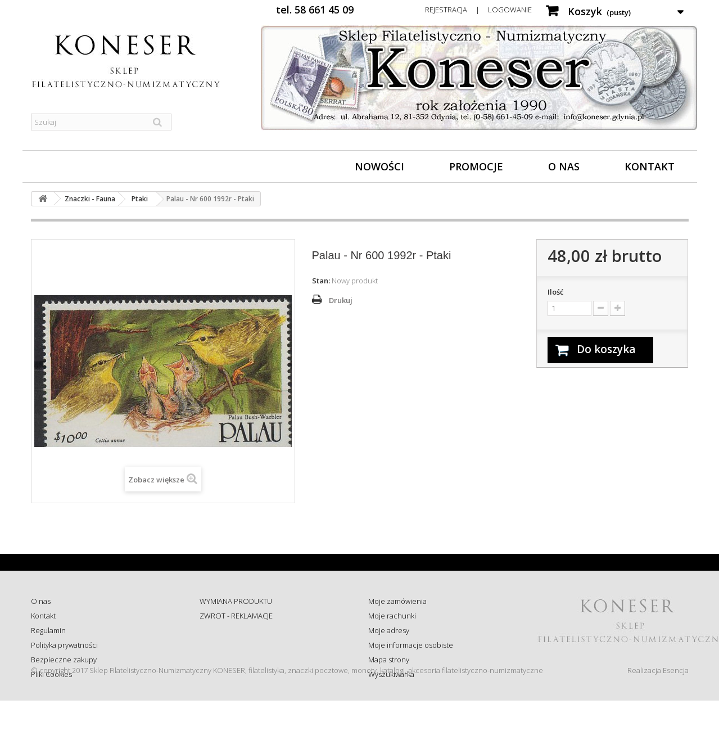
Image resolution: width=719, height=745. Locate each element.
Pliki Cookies (51, 674)
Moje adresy (388, 630)
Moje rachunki (392, 616)
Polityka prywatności (64, 645)
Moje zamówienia (397, 601)
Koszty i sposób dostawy (239, 659)
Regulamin (48, 630)
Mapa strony (388, 659)
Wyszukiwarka (391, 674)
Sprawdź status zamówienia (245, 645)
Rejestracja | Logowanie (478, 9)
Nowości (379, 166)
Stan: (321, 281)
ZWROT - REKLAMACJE (236, 616)
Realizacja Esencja (658, 715)
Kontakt (650, 166)
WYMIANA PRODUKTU (236, 601)
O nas (564, 166)
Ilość (555, 292)
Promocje (476, 166)
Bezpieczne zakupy (64, 659)
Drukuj (340, 300)
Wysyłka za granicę (230, 674)
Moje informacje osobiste (410, 645)
